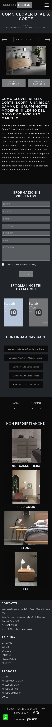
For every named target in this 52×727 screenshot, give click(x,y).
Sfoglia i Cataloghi (39, 82)
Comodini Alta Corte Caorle (26, 384)
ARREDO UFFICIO (10, 689)
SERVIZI (5, 647)
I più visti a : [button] (36, 409)
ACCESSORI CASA (10, 685)
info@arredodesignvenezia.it (20, 629)
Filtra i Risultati (26, 39)
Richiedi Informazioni (13, 82)
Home (25, 26)
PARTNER (6, 655)
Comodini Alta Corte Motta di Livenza (26, 357)
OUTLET (5, 697)
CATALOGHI (7, 651)
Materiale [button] (36, 403)
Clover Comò (40, 28)
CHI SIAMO (7, 643)
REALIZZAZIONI (9, 659)
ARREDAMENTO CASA (12, 681)
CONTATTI (6, 663)
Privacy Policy (30, 265)
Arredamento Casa (14, 28)
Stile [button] (15, 409)
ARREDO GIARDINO (11, 693)
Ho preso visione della (20, 265)
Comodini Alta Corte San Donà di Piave (26, 348)
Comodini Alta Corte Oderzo (26, 366)
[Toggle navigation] (46, 5)
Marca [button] (15, 403)
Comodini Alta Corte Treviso (26, 375)
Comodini (28, 28)
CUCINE (5, 676)
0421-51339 (11, 625)
